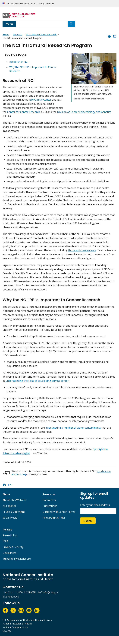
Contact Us (49, 500)
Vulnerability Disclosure (17, 558)
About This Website (14, 500)
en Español (9, 506)
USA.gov (7, 630)
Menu (9, 24)
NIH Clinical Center (40, 99)
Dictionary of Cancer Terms (59, 512)
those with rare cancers (82, 250)
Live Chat (8, 592)
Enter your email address (95, 505)
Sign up (87, 520)
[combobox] (44, 24)
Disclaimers (9, 553)
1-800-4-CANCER (26, 592)
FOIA (5, 541)
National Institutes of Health (17, 623)
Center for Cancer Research (23, 112)
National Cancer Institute (15, 627)
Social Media (10, 517)
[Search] (71, 24)
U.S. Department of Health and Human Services (27, 620)
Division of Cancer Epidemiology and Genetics (84, 112)
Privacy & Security (13, 547)
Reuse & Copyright (14, 512)
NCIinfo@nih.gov (48, 592)
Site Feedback (11, 596)
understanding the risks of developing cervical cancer (37, 380)
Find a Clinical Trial (54, 517)
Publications (50, 506)
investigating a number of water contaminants (73, 427)
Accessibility (10, 535)
